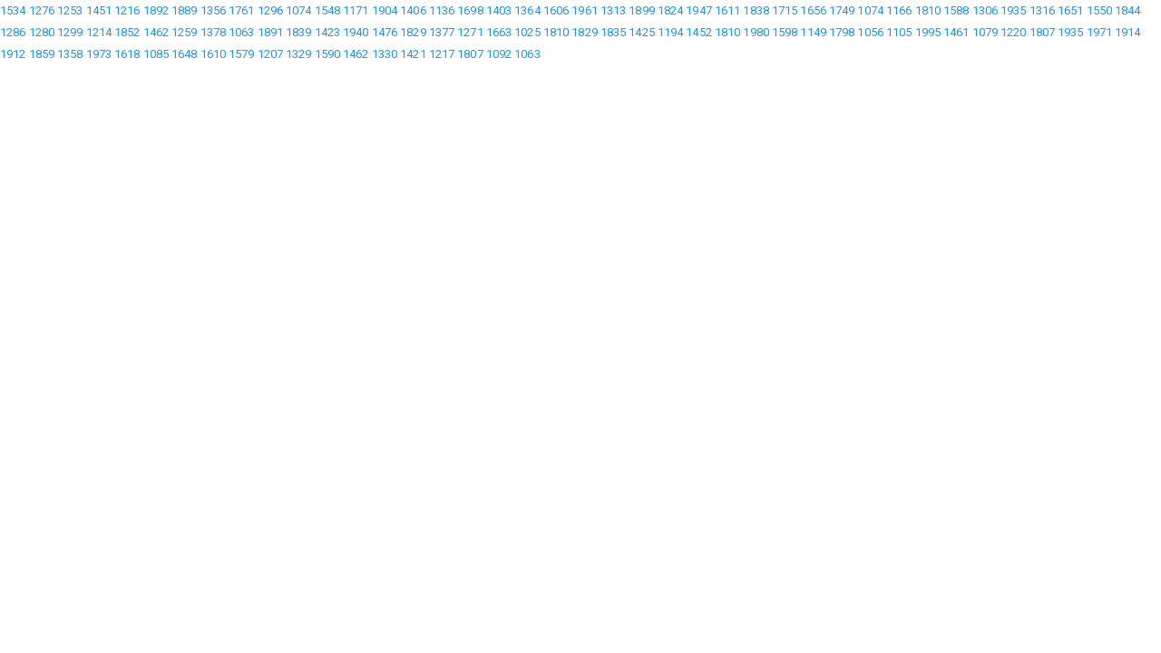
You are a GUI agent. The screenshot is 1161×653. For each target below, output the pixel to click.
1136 (441, 10)
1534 (12, 10)
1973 (99, 54)
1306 (985, 10)
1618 (127, 54)
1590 (327, 54)
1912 (12, 54)
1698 (470, 10)
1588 (956, 10)
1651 (1070, 10)
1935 (1013, 10)
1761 (241, 10)
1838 (755, 10)
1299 (70, 32)
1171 (355, 10)
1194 (670, 32)
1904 (384, 10)
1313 (613, 10)
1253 (70, 10)
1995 (928, 32)
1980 (755, 32)
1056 (870, 32)
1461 (956, 32)
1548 (327, 10)
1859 (41, 54)
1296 (270, 10)
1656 (812, 10)
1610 (213, 54)
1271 (470, 32)
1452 (698, 32)
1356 (213, 10)
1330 (384, 54)
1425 (641, 32)
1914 (1127, 32)
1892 (156, 10)
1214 (99, 32)
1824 (670, 10)
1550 (1099, 10)
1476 (384, 32)
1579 (241, 54)
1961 (584, 10)
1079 (985, 32)
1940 (355, 32)
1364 (527, 10)
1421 (412, 54)
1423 (327, 32)
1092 (499, 54)
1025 (527, 32)
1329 (298, 54)
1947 (698, 10)
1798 (841, 32)
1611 (727, 10)
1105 (899, 32)
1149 (812, 32)
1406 (412, 10)
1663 (499, 32)
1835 (613, 32)
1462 (156, 32)
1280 (41, 32)
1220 (1013, 32)
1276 (41, 10)
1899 (641, 10)
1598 (784, 32)
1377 (441, 32)
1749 (841, 10)
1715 (784, 10)
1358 (70, 54)
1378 (213, 32)
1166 (899, 10)
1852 (127, 32)
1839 (298, 32)
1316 (1042, 10)
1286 (12, 32)
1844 (1127, 10)
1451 (99, 10)
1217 (441, 54)
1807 (1042, 32)
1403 (499, 10)
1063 (241, 32)
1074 (298, 10)
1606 (556, 10)
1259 (184, 32)
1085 (156, 54)
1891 (270, 32)
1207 (270, 54)
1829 (412, 32)
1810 (928, 10)
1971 (1099, 32)
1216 (127, 10)
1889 (184, 10)
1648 (184, 54)
